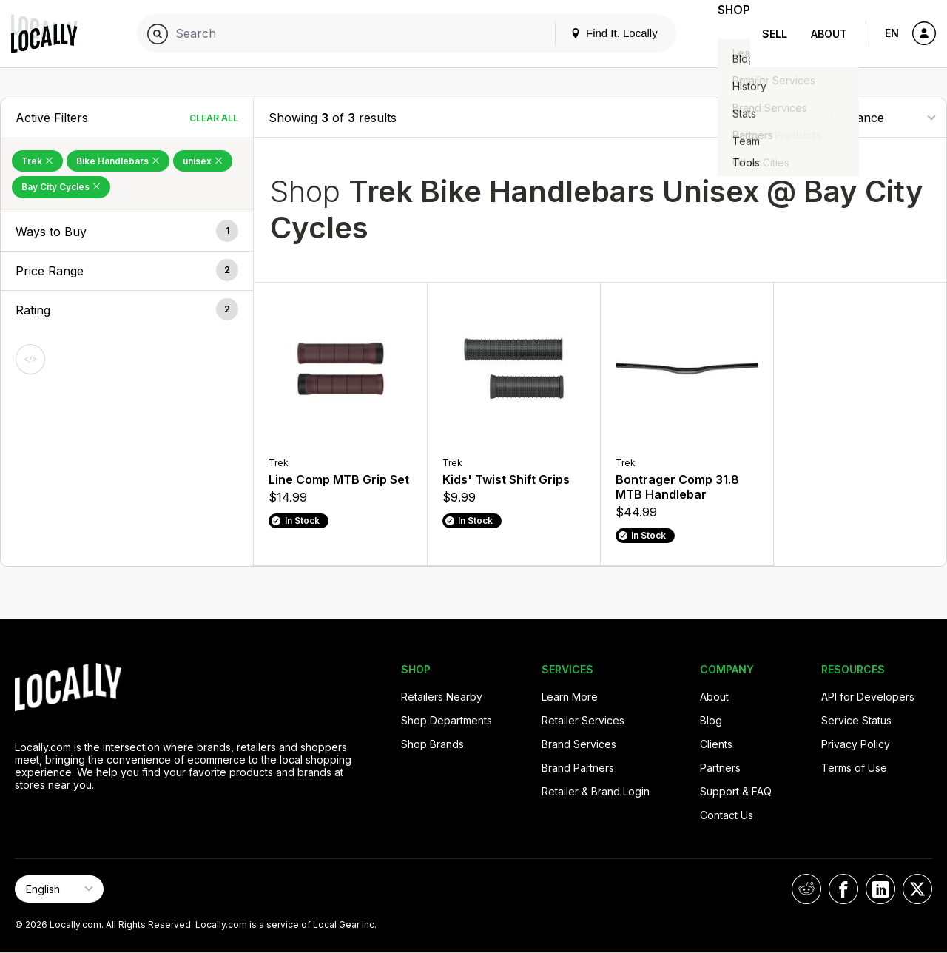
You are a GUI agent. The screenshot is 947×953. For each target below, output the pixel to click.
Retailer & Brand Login (596, 791)
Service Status (856, 720)
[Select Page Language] (59, 889)
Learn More (570, 696)
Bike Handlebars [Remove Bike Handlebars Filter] (118, 160)
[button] (127, 231)
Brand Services (579, 744)
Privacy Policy (855, 744)
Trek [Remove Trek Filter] (37, 160)
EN (892, 33)
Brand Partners (578, 767)
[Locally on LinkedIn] (880, 889)
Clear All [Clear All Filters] (213, 118)
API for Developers (867, 696)
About (829, 33)
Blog (711, 720)
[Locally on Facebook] (843, 889)
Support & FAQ (736, 791)
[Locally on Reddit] (806, 889)
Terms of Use (854, 767)
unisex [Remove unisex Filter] (203, 160)
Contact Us (726, 815)
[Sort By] (857, 117)
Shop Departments (446, 720)
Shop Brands (432, 744)
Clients (716, 744)
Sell (774, 33)
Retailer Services (583, 720)
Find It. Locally (593, 33)
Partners (720, 767)
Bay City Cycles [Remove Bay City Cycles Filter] (61, 186)
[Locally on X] (917, 889)
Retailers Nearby (441, 696)
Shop (723, 33)
